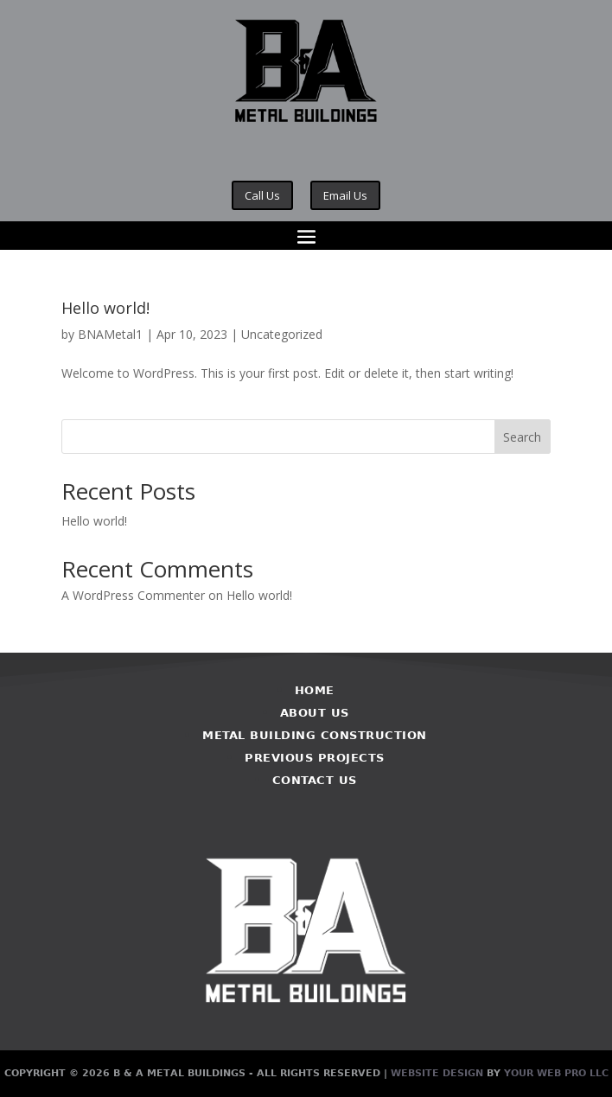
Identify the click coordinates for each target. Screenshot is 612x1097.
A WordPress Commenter (133, 595)
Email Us (345, 195)
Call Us (262, 195)
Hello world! (105, 307)
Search (522, 437)
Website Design (437, 1073)
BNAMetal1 (110, 334)
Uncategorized (281, 334)
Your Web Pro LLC (556, 1073)
